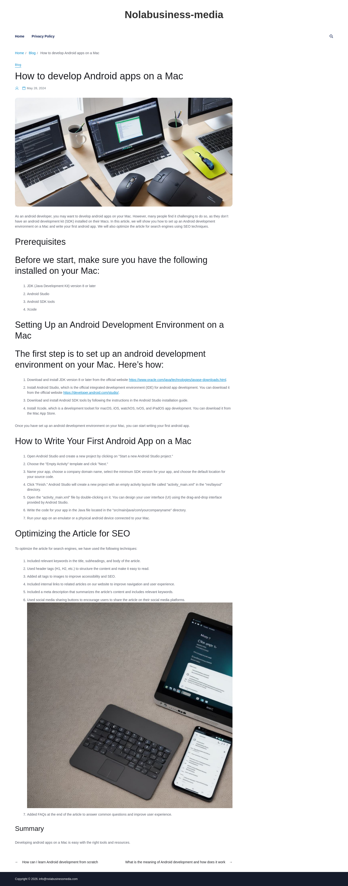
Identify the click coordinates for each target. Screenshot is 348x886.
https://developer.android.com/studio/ (91, 393)
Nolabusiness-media (174, 15)
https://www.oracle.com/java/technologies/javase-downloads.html (177, 380)
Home (19, 36)
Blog (18, 65)
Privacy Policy (43, 36)
